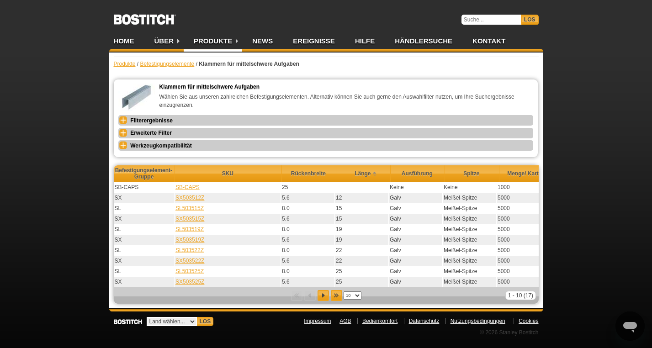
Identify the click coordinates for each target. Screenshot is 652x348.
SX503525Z (189, 282)
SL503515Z (189, 208)
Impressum (317, 321)
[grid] (333, 234)
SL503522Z (189, 250)
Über (164, 41)
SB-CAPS (187, 187)
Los (529, 19)
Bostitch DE (145, 16)
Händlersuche (423, 41)
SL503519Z (189, 229)
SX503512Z (189, 198)
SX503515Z (189, 219)
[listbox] (352, 295)
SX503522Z (189, 261)
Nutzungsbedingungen (478, 321)
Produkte (213, 41)
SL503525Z (189, 271)
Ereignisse (314, 41)
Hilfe (365, 41)
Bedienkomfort (380, 321)
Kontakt (488, 41)
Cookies (528, 321)
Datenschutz (424, 321)
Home (124, 41)
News (262, 41)
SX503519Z (189, 240)
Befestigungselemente (167, 64)
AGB (345, 321)
